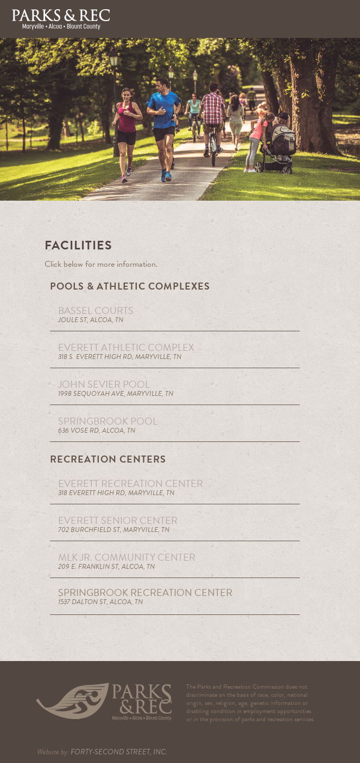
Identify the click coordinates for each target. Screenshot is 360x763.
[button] (341, 19)
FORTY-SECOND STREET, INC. (119, 752)
